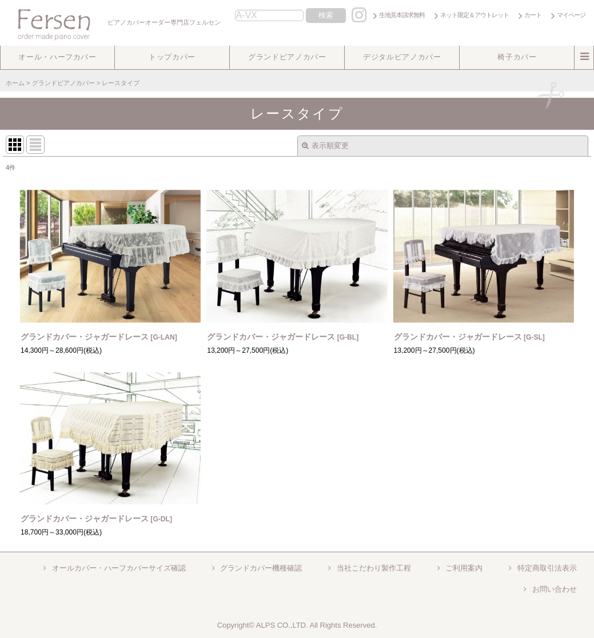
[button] (57, 57)
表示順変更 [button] (325, 145)
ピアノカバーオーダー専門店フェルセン (112, 22)
